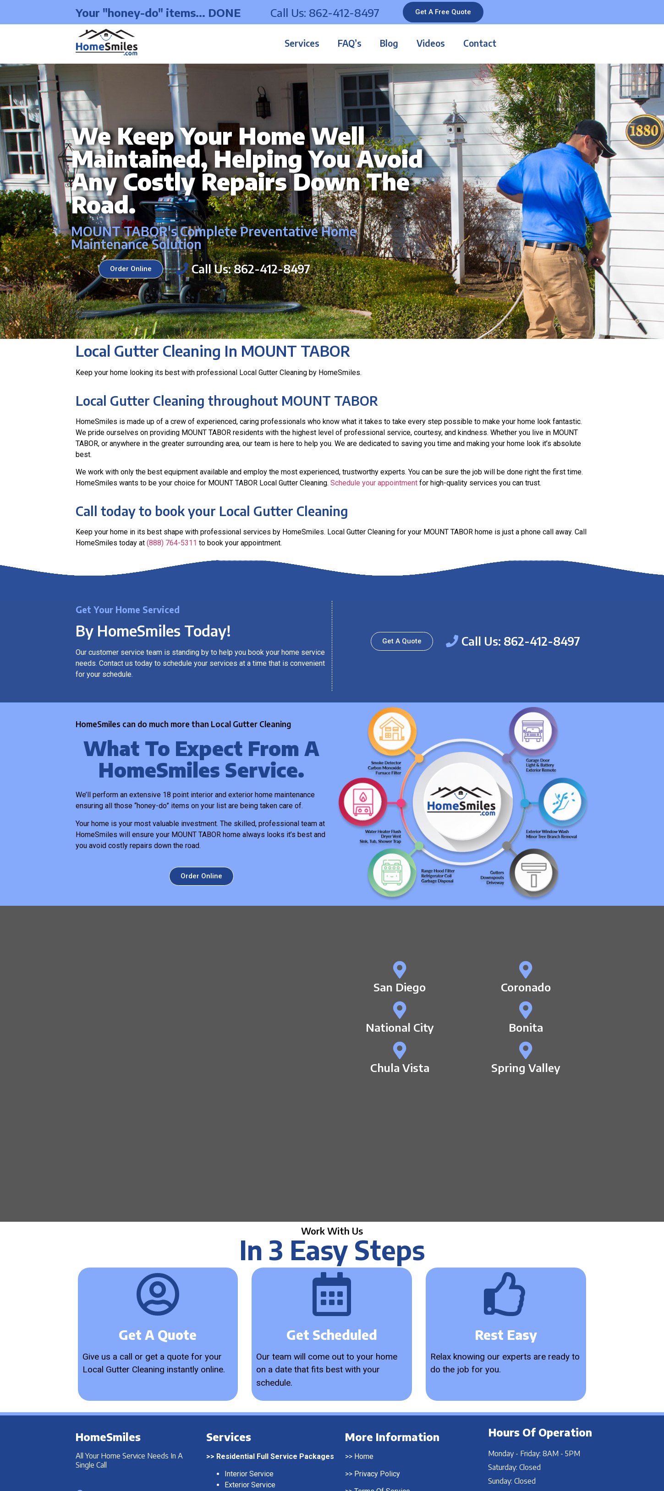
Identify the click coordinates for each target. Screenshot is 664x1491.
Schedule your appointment (373, 483)
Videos (431, 43)
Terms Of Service (382, 1355)
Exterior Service (250, 1348)
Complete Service (253, 1359)
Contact (479, 43)
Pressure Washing (254, 1399)
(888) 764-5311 (172, 543)
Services (302, 43)
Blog (389, 43)
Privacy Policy (377, 1337)
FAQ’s (350, 43)
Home (363, 1320)
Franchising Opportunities (395, 1390)
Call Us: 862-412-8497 (324, 12)
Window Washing (252, 1410)
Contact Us (371, 1372)
